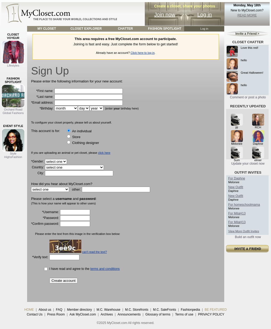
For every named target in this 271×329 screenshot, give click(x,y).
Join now (164, 14)
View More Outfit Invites (243, 231)
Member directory (79, 310)
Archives (107, 314)
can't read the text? (94, 251)
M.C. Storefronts (136, 310)
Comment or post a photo (248, 97)
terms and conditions (105, 269)
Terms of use (184, 314)
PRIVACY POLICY (211, 314)
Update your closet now (247, 163)
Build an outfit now (248, 237)
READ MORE (247, 15)
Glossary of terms (157, 314)
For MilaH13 (236, 213)
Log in (204, 14)
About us (45, 310)
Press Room (56, 314)
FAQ (59, 310)
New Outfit (235, 187)
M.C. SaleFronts (164, 310)
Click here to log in (142, 52)
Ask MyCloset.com (83, 314)
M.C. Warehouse (108, 310)
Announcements (129, 314)
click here (104, 152)
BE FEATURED (216, 310)
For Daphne (236, 178)
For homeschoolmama (244, 205)
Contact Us (35, 314)
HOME (29, 310)
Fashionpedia (190, 310)
